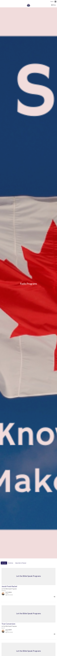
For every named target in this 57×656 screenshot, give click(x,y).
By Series (10, 563)
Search (51, 1)
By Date (4, 563)
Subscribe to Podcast (20, 563)
